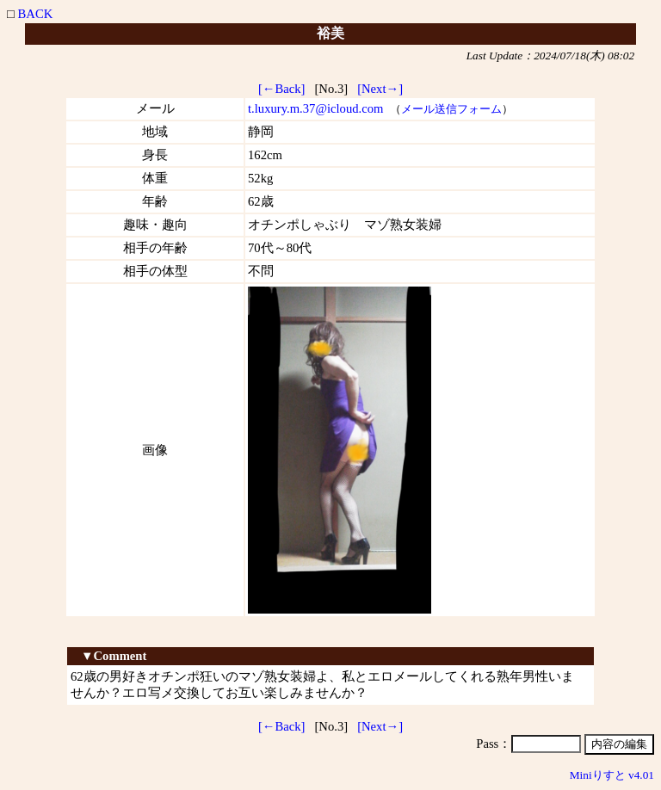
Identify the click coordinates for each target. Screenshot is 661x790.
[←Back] (282, 89)
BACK (35, 14)
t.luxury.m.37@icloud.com (315, 108)
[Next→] (380, 89)
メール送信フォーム (451, 108)
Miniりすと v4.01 (612, 774)
